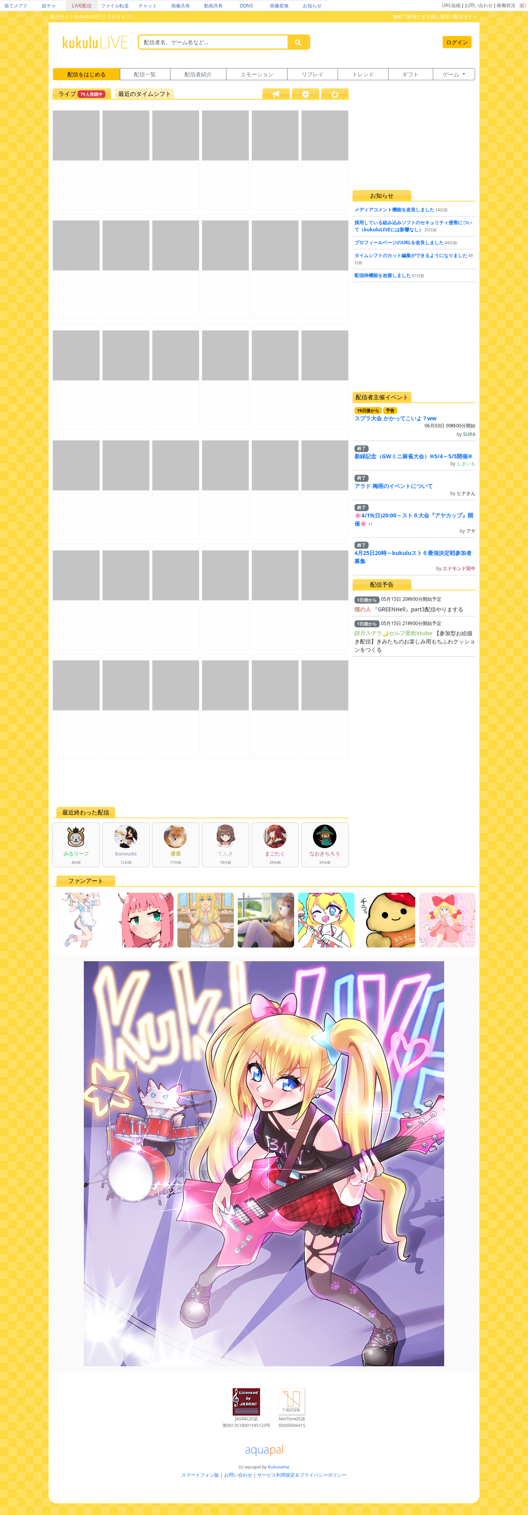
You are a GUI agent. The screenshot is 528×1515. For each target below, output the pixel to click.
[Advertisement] (200, 783)
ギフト (410, 74)
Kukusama (278, 1467)
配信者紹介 (198, 74)
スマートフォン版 (200, 1475)
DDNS (246, 6)
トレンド (363, 74)
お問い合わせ (479, 5)
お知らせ (312, 6)
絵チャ (49, 6)
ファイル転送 (115, 6)
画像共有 (180, 6)
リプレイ (313, 74)
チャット (147, 6)
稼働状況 (506, 5)
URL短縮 (451, 5)
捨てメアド (16, 6)
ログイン (457, 42)
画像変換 (279, 6)
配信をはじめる (86, 74)
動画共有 (213, 6)
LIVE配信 (82, 6)
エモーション (256, 74)
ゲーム (452, 74)
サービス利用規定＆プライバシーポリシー (302, 1475)
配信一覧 (145, 74)
